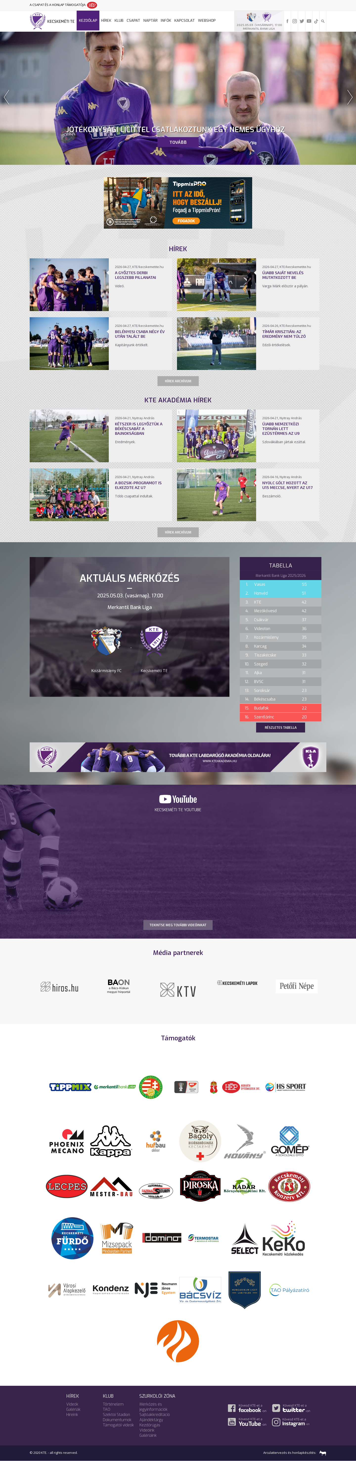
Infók (166, 20)
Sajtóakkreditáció (154, 1414)
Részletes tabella (281, 728)
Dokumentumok (117, 1419)
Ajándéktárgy (151, 1419)
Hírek (106, 20)
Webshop (207, 20)
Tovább (178, 142)
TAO (106, 1409)
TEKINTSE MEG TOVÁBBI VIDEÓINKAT (178, 925)
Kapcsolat (184, 20)
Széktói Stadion (116, 1414)
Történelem (113, 1404)
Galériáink (148, 1435)
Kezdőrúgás (149, 1425)
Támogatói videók (118, 1425)
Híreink (72, 1414)
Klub (118, 20)
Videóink (147, 1430)
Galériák (73, 1409)
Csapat (133, 20)
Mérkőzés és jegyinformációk (153, 1407)
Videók (72, 1404)
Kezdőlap (88, 20)
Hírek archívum (178, 381)
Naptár (150, 20)
